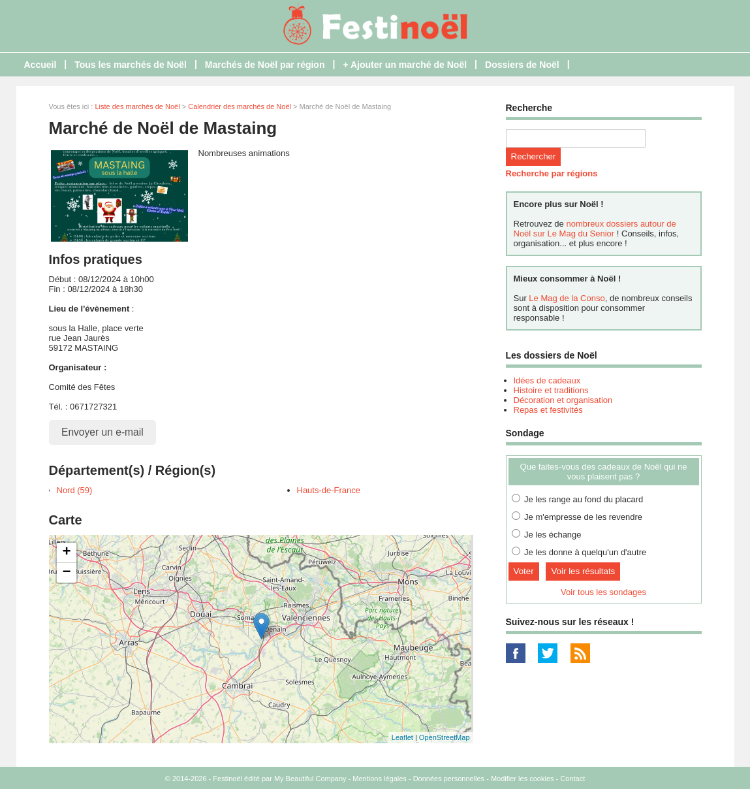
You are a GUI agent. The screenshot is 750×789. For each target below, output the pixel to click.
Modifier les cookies (522, 778)
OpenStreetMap (444, 737)
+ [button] (66, 552)
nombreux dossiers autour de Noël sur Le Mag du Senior (595, 228)
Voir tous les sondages (603, 592)
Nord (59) (75, 490)
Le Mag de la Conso (566, 298)
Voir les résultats (583, 571)
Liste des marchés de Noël (137, 106)
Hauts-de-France (329, 490)
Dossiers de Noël (522, 64)
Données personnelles (448, 778)
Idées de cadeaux (547, 380)
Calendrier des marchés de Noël (239, 106)
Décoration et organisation (563, 400)
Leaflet (402, 737)
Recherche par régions (552, 173)
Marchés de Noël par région (265, 64)
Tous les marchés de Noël (130, 64)
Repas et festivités (548, 410)
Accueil (40, 64)
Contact (572, 778)
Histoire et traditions (551, 390)
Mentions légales (379, 778)
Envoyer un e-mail (102, 432)
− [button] (66, 573)
